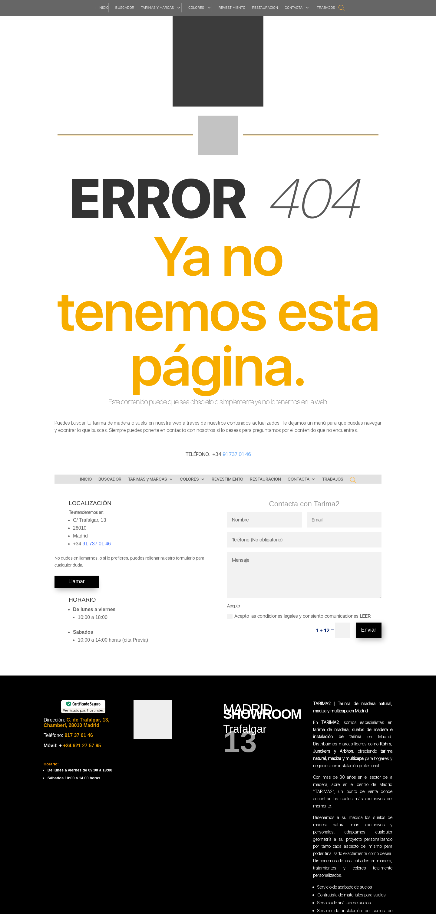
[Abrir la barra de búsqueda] (342, 8)
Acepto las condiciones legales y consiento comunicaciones (299, 616)
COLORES (189, 479)
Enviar (368, 630)
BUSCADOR (109, 479)
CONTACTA (298, 479)
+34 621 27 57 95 (81, 745)
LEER (365, 616)
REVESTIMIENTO (227, 479)
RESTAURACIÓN (265, 479)
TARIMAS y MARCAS (147, 479)
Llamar (76, 581)
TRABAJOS (332, 479)
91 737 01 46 (236, 454)
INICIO (86, 479)
